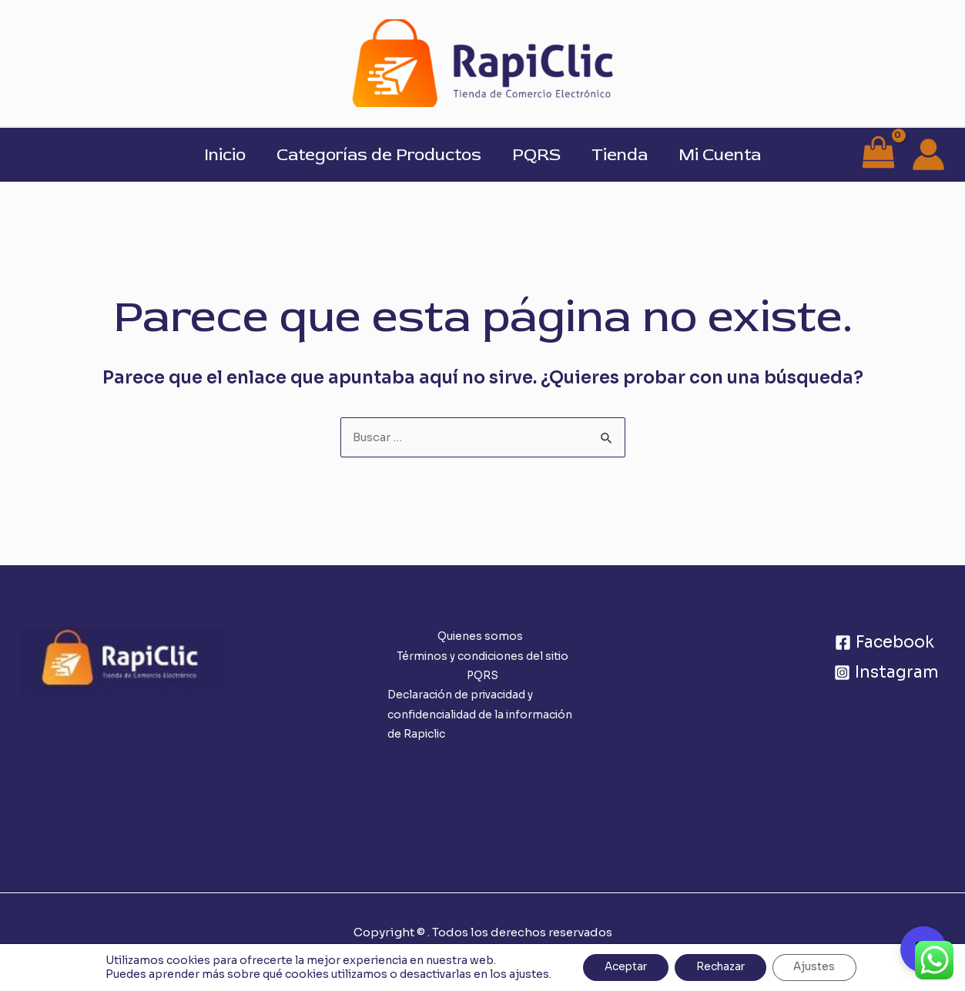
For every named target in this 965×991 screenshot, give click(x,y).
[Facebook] (884, 643)
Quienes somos (66, 739)
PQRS (536, 155)
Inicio (219, 155)
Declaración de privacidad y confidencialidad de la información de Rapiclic (103, 825)
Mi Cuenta (726, 155)
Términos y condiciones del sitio (117, 760)
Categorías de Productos (375, 155)
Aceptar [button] (621, 967)
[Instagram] (886, 673)
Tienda (623, 155)
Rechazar (721, 967)
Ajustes (820, 967)
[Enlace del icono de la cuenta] (928, 154)
